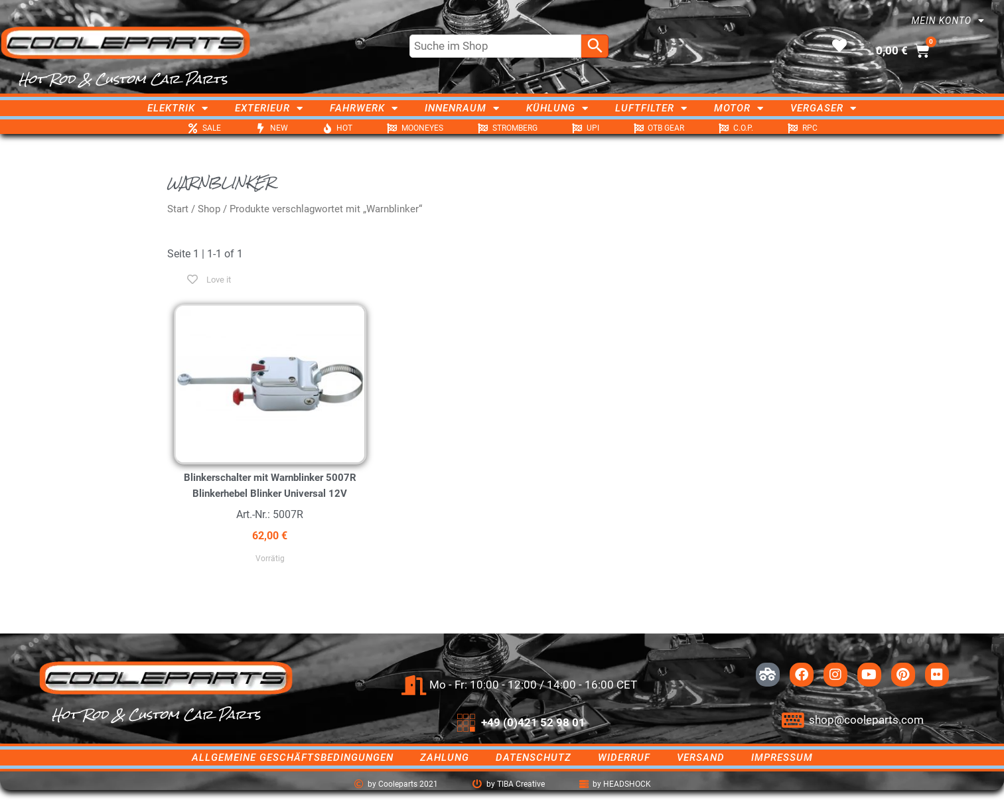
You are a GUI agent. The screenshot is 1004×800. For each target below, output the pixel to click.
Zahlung (444, 758)
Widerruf (624, 758)
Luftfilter (651, 108)
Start (177, 209)
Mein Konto (948, 20)
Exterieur (269, 108)
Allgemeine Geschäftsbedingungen (293, 758)
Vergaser (823, 108)
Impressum (782, 758)
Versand (701, 758)
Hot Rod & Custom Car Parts (123, 79)
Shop (209, 209)
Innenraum (462, 108)
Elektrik (177, 108)
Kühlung (557, 108)
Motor (739, 108)
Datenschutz (533, 758)
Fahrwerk (364, 108)
